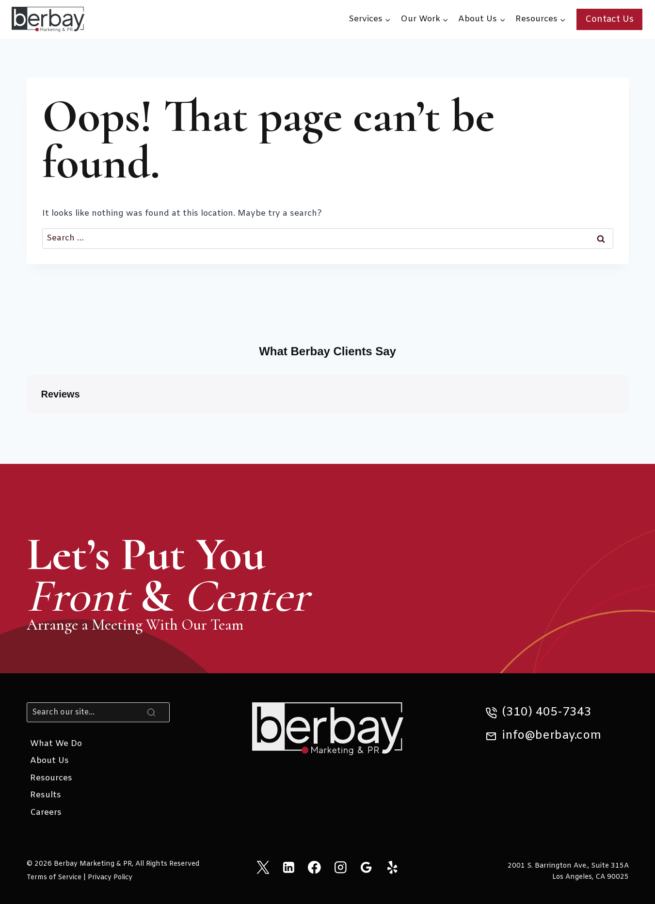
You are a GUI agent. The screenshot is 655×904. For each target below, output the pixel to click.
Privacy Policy (110, 877)
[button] (26, 423)
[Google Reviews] (366, 867)
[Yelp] (392, 867)
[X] (262, 867)
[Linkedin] (289, 867)
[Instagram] (340, 867)
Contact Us (609, 19)
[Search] (98, 712)
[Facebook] (314, 867)
